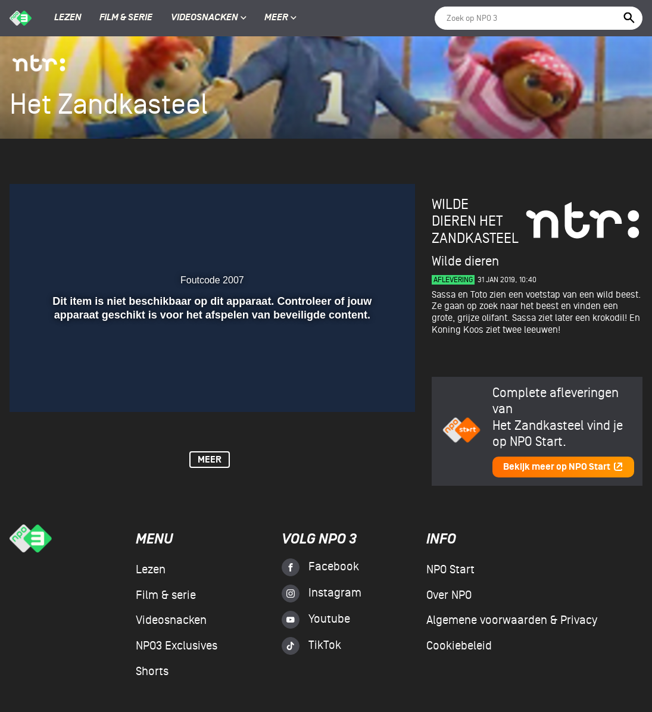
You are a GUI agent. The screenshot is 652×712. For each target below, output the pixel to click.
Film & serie (125, 18)
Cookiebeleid (459, 645)
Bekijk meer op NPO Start (563, 467)
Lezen (68, 18)
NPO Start (450, 569)
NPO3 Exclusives (176, 645)
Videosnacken (204, 18)
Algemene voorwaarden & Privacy (511, 620)
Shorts (152, 671)
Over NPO (449, 595)
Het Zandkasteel (475, 229)
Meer (280, 18)
